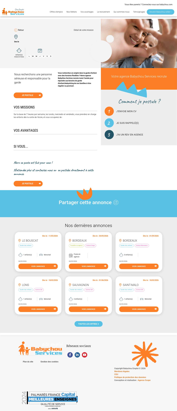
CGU (116, 374)
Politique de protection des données (130, 377)
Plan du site (28, 362)
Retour (19, 30)
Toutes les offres (88, 324)
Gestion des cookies (49, 362)
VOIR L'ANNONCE (43, 266)
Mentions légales (121, 371)
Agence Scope (144, 380)
